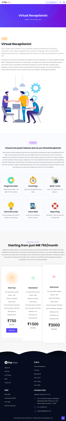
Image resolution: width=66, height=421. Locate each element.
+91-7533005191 (52, 2)
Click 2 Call (37, 377)
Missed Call (37, 374)
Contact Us (8, 382)
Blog (6, 379)
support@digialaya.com (44, 411)
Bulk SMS (7, 394)
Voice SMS (37, 385)
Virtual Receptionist (39, 366)
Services (7, 371)
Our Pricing (8, 375)
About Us (7, 367)
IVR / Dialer (37, 381)
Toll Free (36, 370)
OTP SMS (7, 402)
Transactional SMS (10, 398)
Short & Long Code (10, 405)
